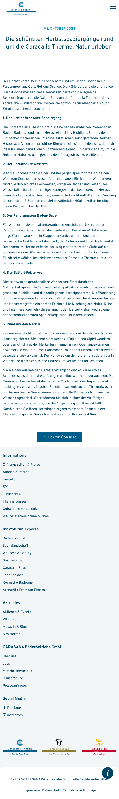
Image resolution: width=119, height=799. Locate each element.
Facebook (12, 708)
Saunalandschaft (15, 546)
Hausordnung (13, 678)
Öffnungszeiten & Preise (21, 465)
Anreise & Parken (16, 472)
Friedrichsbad (13, 575)
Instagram (13, 715)
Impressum (31, 791)
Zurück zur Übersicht (59, 437)
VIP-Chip (9, 619)
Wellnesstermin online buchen (26, 516)
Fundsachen (12, 494)
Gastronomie (12, 560)
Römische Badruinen (18, 583)
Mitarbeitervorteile (17, 671)
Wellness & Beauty (17, 553)
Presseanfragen (15, 686)
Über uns (9, 656)
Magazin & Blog (15, 627)
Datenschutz (51, 791)
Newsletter (11, 634)
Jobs (6, 664)
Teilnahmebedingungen (80, 791)
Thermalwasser (14, 502)
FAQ (6, 487)
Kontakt (9, 479)
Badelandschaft (15, 538)
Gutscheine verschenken (21, 509)
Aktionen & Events (17, 612)
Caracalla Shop (14, 568)
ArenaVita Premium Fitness (24, 590)
